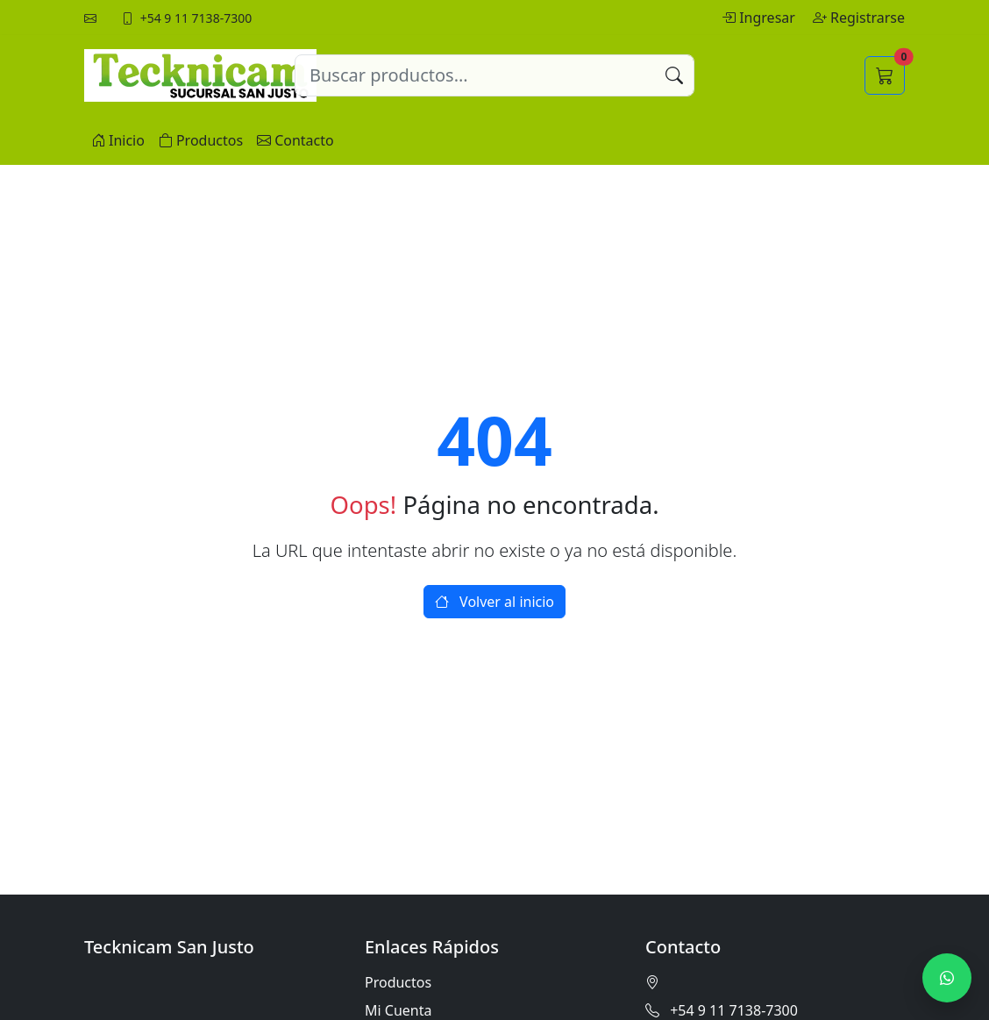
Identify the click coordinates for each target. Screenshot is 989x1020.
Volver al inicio (494, 601)
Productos (201, 140)
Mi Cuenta (398, 1010)
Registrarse (859, 17)
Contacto (295, 140)
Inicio (118, 140)
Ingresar (760, 17)
